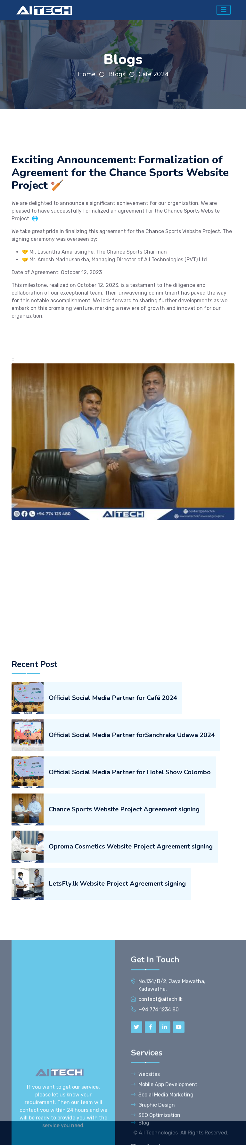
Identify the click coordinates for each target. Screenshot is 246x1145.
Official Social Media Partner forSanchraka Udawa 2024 (132, 830)
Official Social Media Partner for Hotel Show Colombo (130, 868)
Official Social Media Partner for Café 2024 (113, 793)
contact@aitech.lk (160, 1125)
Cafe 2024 (153, 74)
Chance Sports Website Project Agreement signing (124, 905)
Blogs (117, 74)
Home (86, 74)
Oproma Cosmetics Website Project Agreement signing (131, 942)
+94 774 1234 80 (158, 1135)
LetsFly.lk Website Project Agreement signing (117, 979)
